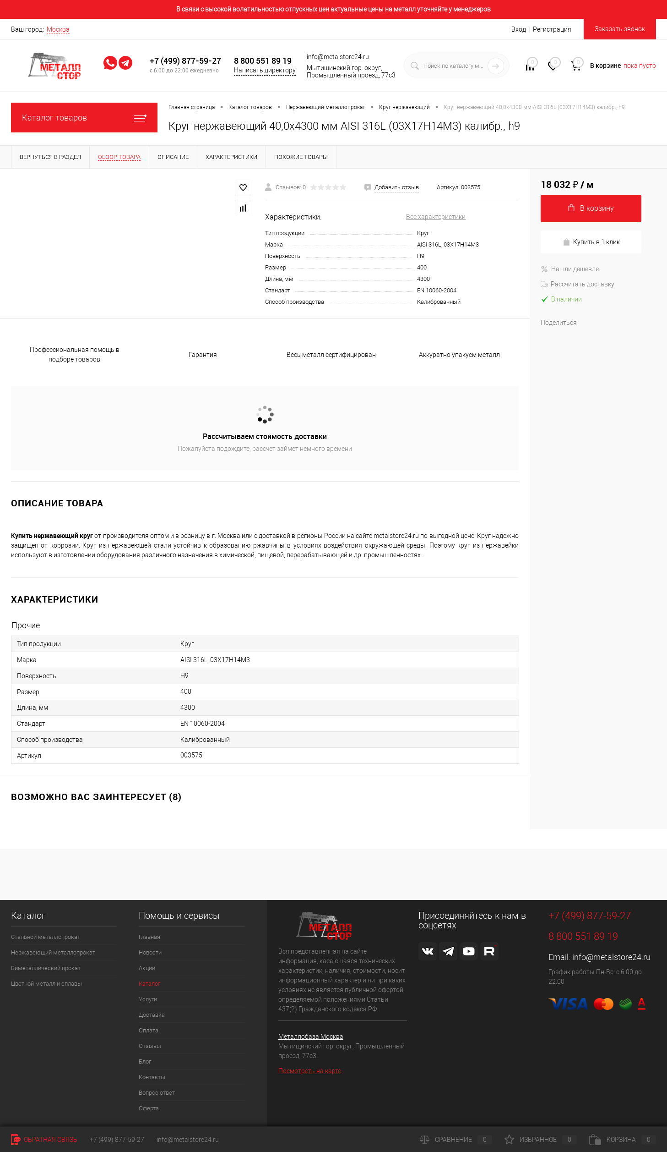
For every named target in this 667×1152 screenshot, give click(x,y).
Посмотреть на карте (309, 1071)
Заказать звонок (620, 29)
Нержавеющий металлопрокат (53, 952)
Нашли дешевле (570, 269)
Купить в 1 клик (591, 242)
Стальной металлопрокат (45, 936)
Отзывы (150, 1045)
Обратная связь (44, 1139)
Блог (145, 1061)
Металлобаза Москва (310, 1036)
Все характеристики (436, 216)
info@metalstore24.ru (611, 957)
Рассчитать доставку (577, 284)
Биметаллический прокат (46, 968)
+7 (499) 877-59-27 (185, 61)
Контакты (152, 1077)
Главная (149, 936)
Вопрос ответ (157, 1092)
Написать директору (265, 70)
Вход (518, 29)
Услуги (148, 999)
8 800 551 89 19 (263, 61)
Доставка (152, 1014)
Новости (150, 952)
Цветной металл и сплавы (46, 983)
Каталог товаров (84, 117)
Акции (147, 968)
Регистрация (552, 29)
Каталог (149, 983)
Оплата (148, 1030)
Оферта (149, 1108)
